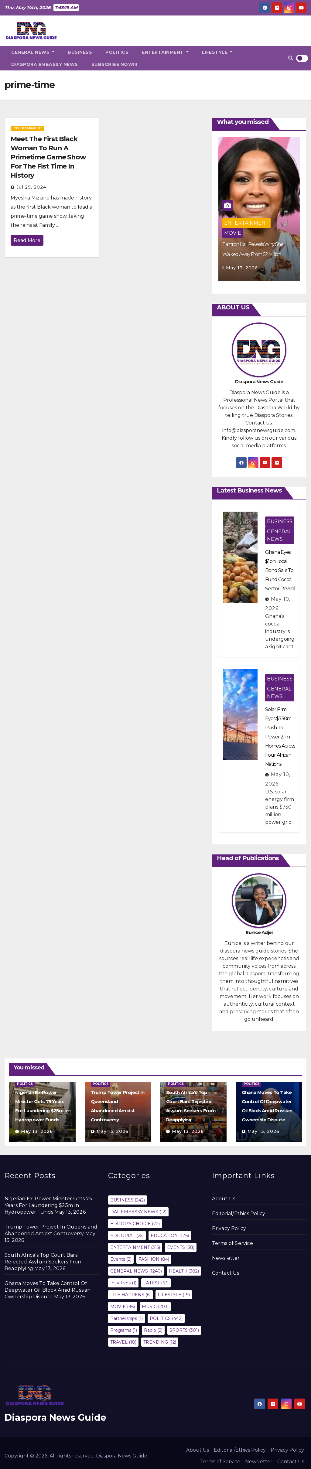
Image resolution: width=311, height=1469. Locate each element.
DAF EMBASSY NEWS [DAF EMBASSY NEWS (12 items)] (138, 1212)
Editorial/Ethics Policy (238, 1213)
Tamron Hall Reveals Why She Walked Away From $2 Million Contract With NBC (252, 254)
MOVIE (232, 233)
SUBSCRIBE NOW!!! (114, 64)
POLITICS (116, 52)
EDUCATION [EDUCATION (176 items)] (170, 1235)
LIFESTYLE (217, 52)
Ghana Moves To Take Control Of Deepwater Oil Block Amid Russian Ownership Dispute (48, 1290)
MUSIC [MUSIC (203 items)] (155, 1306)
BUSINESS (80, 52)
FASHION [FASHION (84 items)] (153, 1259)
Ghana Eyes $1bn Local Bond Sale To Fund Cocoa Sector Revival (280, 570)
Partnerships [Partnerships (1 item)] (126, 1318)
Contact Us (225, 1273)
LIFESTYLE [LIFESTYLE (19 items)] (174, 1294)
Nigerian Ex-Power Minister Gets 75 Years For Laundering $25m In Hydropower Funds (48, 1205)
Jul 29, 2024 (31, 187)
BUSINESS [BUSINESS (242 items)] (127, 1200)
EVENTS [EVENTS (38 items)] (180, 1247)
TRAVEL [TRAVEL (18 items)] (123, 1342)
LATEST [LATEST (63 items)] (156, 1283)
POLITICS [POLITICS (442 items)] (166, 1318)
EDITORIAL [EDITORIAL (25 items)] (127, 1235)
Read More (27, 240)
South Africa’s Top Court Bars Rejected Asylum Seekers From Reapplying (44, 1261)
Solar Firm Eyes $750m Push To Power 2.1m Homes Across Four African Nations (280, 737)
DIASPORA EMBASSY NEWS (44, 64)
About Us (223, 1198)
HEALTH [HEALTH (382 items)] (184, 1271)
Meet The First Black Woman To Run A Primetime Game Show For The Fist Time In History (48, 157)
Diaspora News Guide (55, 1417)
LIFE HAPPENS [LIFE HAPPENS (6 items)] (130, 1294)
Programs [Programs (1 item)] (123, 1330)
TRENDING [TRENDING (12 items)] (159, 1342)
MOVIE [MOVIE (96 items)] (122, 1306)
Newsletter (226, 1258)
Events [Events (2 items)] (121, 1259)
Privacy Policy (229, 1228)
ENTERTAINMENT (165, 52)
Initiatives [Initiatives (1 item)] (123, 1283)
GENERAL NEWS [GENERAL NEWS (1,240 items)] (136, 1271)
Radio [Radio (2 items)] (153, 1330)
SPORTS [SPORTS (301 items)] (184, 1330)
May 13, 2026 (242, 268)
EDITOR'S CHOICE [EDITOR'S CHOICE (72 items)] (135, 1223)
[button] (290, 58)
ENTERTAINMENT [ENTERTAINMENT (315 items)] (135, 1247)
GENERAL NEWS (32, 52)
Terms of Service (232, 1243)
